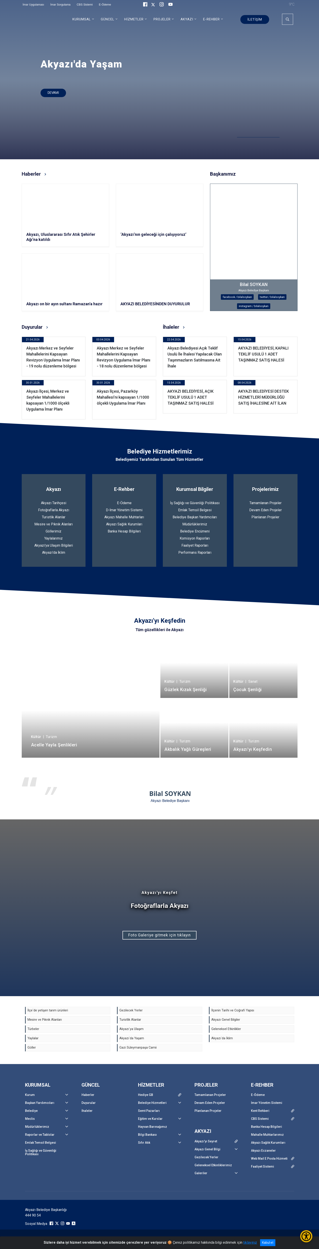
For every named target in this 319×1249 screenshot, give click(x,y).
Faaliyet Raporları (194, 545)
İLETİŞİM (254, 19)
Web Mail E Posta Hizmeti (269, 1158)
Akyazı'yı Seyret (206, 1141)
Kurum (30, 1095)
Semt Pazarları (149, 1111)
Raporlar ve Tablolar (39, 1134)
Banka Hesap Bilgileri (124, 531)
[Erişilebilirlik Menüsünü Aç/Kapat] (306, 1236)
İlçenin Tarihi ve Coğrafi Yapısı (232, 1010)
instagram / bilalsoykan (253, 306)
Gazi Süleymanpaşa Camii (138, 1047)
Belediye (31, 1111)
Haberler (88, 1095)
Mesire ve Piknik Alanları (53, 524)
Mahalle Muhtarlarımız (267, 1134)
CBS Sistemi (260, 1118)
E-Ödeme (124, 503)
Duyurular (89, 1103)
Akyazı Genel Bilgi (207, 1149)
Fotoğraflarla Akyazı (53, 510)
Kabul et (267, 1242)
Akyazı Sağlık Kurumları (124, 524)
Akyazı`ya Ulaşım (131, 1029)
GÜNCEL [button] (107, 19)
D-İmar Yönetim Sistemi (124, 510)
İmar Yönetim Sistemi (266, 1103)
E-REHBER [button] (211, 19)
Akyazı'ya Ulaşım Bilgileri (53, 545)
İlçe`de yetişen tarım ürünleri (47, 1010)
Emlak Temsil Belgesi (195, 510)
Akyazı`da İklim (222, 1038)
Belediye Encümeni (195, 531)
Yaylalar (33, 1038)
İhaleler (87, 1111)
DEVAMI (53, 93)
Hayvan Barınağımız (152, 1126)
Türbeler (33, 1029)
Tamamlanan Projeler (265, 503)
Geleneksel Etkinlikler (226, 1029)
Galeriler (201, 1173)
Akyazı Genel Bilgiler (225, 1020)
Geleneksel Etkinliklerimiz (213, 1165)
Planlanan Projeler (265, 517)
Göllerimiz (53, 531)
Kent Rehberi (260, 1111)
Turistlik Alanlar (53, 517)
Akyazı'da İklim (53, 552)
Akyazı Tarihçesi (53, 503)
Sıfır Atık (144, 1142)
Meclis (30, 1118)
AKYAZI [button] (187, 19)
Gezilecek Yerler (131, 1010)
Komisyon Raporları (195, 538)
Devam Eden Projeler (265, 510)
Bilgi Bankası (147, 1134)
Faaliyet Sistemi (262, 1166)
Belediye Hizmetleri (152, 1103)
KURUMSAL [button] (81, 19)
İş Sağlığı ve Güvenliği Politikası (195, 503)
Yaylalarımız (53, 538)
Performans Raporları (194, 552)
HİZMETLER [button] (134, 19)
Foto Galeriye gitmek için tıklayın (159, 935)
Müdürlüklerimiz (194, 524)
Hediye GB (145, 1095)
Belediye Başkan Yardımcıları (195, 517)
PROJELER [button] (162, 19)
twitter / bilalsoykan (272, 297)
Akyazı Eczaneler (263, 1150)
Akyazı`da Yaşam (131, 1038)
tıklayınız (250, 1242)
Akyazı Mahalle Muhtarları (124, 517)
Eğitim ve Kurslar (150, 1118)
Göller (31, 1047)
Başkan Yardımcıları (39, 1103)
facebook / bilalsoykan (237, 297)
